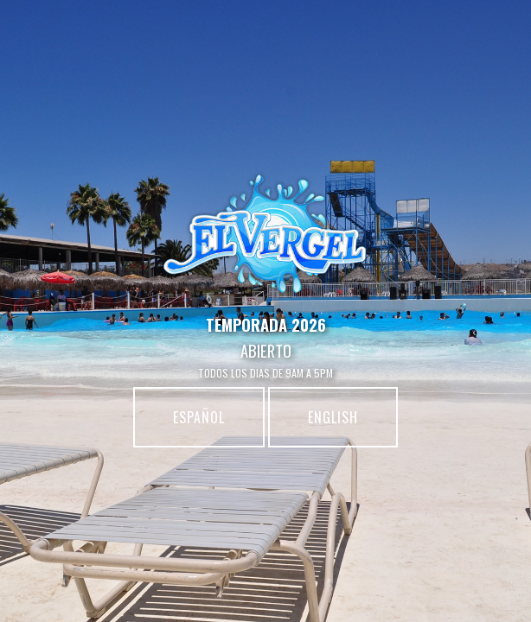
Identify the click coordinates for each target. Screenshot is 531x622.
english (333, 417)
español (199, 417)
